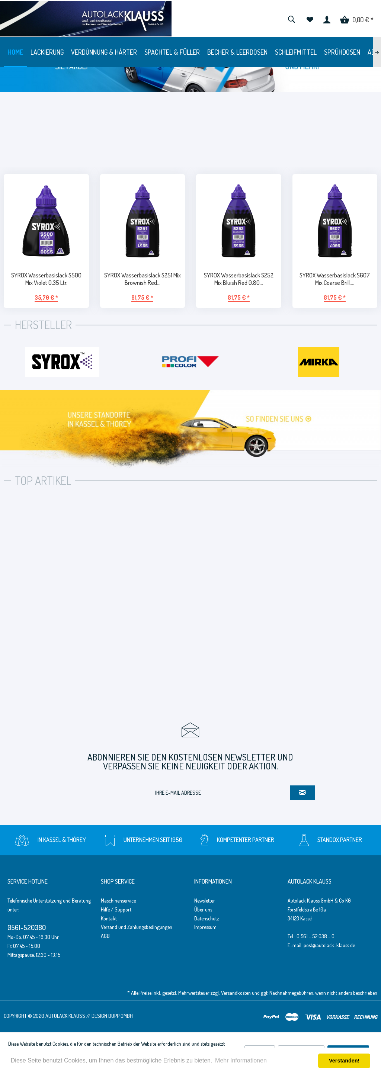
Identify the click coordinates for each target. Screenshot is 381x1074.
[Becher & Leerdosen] (237, 52)
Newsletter (204, 900)
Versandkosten (236, 993)
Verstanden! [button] (344, 1061)
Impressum (205, 927)
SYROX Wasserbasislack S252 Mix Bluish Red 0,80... (238, 278)
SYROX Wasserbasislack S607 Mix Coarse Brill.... (335, 278)
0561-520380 (26, 927)
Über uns (203, 909)
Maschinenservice (118, 900)
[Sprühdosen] (342, 52)
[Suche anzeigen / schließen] (291, 18)
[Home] (15, 52)
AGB (105, 936)
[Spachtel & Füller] (172, 52)
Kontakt (109, 918)
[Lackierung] (47, 52)
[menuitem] (291, 18)
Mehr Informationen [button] (241, 1060)
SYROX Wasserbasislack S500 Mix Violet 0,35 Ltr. (46, 278)
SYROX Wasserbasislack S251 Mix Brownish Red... (142, 278)
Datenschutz (206, 918)
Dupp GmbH (120, 1016)
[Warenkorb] (356, 18)
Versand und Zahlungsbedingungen (136, 927)
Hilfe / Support (116, 909)
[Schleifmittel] (295, 52)
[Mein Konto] (326, 18)
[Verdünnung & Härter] (104, 52)
